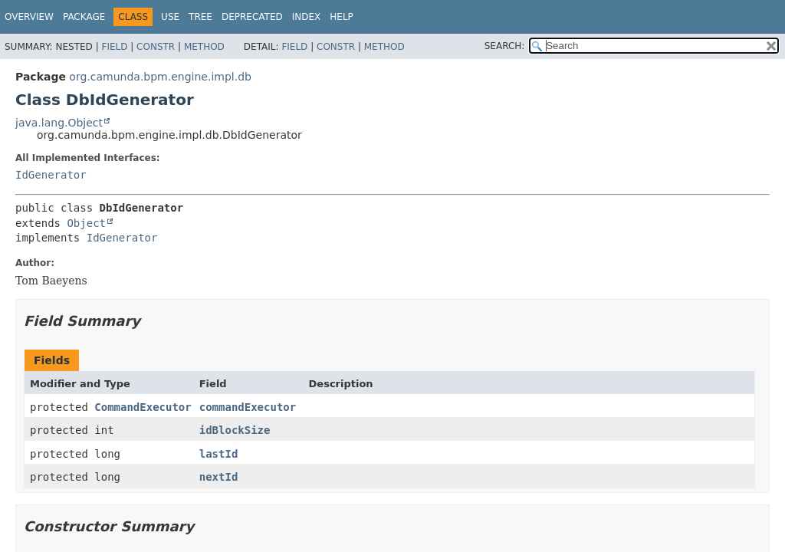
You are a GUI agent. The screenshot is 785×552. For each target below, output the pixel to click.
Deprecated (252, 17)
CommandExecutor (142, 407)
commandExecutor (247, 407)
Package (84, 17)
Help (341, 17)
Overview (29, 17)
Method (204, 46)
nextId (218, 477)
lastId (218, 454)
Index (306, 17)
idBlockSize (235, 430)
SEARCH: (504, 46)
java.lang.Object (59, 123)
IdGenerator (51, 175)
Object (86, 223)
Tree (200, 17)
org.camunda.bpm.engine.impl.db (160, 77)
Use (170, 17)
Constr (155, 46)
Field (114, 46)
